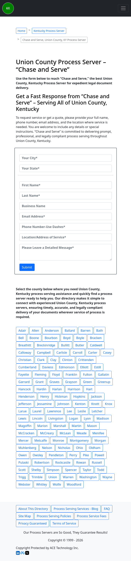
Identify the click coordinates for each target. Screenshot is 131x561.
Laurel (37, 411)
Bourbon (51, 338)
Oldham (94, 448)
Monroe (58, 440)
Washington (88, 477)
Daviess (47, 367)
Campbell (44, 352)
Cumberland (27, 367)
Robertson (41, 462)
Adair (22, 330)
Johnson (63, 404)
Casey (107, 352)
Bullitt (65, 345)
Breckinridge (46, 345)
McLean (65, 433)
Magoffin (25, 426)
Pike (86, 455)
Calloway (24, 352)
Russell (97, 462)
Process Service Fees (91, 516)
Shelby (36, 470)
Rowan (81, 462)
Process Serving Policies (54, 516)
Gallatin (103, 374)
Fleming (40, 374)
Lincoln (37, 418)
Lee (69, 411)
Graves (54, 382)
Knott (95, 404)
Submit (27, 267)
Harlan (57, 389)
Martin (76, 426)
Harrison (74, 389)
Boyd (66, 338)
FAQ (107, 509)
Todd (100, 470)
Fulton (87, 374)
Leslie (82, 411)
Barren (85, 330)
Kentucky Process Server (49, 31)
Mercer (23, 440)
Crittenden (86, 360)
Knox (108, 404)
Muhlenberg (27, 448)
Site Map (24, 516)
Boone (34, 338)
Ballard (70, 330)
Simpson (53, 470)
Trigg (22, 477)
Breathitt (24, 345)
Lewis (22, 418)
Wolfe (57, 484)
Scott (22, 470)
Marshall (59, 426)
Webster (24, 484)
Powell (99, 455)
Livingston (55, 418)
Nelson (47, 448)
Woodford (74, 484)
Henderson (26, 396)
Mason (92, 426)
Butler (79, 345)
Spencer (71, 470)
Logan (73, 418)
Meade (82, 433)
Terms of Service (64, 523)
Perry (73, 455)
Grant (39, 382)
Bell (21, 338)
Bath (99, 330)
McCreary (47, 433)
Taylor (87, 470)
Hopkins (79, 396)
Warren (68, 477)
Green (87, 382)
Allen (35, 330)
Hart (89, 389)
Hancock (24, 389)
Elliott (84, 367)
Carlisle (61, 352)
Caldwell (96, 345)
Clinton (67, 360)
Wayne (107, 477)
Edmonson (66, 367)
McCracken (26, 433)
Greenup (104, 382)
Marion (42, 426)
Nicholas (64, 448)
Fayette (23, 374)
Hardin (41, 389)
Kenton (80, 404)
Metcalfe (40, 440)
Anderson (52, 330)
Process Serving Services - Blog (76, 509)
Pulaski (23, 462)
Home (21, 31)
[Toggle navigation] (123, 8)
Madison (103, 418)
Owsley (38, 455)
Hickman (61, 396)
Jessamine (44, 404)
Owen (22, 455)
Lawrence (54, 411)
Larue (22, 411)
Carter (92, 352)
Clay (53, 360)
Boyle (80, 338)
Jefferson (24, 404)
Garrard (24, 382)
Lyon (87, 418)
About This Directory (33, 509)
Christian (24, 360)
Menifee (98, 433)
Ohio (79, 448)
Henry (44, 396)
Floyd (56, 374)
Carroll (77, 352)
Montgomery (79, 440)
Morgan (100, 440)
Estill (97, 367)
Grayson (71, 382)
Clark (40, 360)
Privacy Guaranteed (32, 523)
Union (52, 477)
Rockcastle (62, 462)
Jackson (96, 396)
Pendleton (56, 455)
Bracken (96, 338)
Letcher (97, 411)
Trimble (37, 477)
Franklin (71, 374)
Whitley (41, 484)
